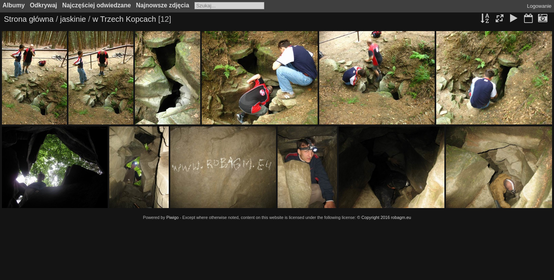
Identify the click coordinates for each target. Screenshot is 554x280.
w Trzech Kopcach (124, 19)
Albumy (14, 5)
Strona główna (29, 19)
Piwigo (172, 217)
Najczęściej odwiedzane (96, 5)
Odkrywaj (43, 5)
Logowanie (539, 6)
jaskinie (73, 19)
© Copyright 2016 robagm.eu (384, 217)
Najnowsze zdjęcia (162, 5)
